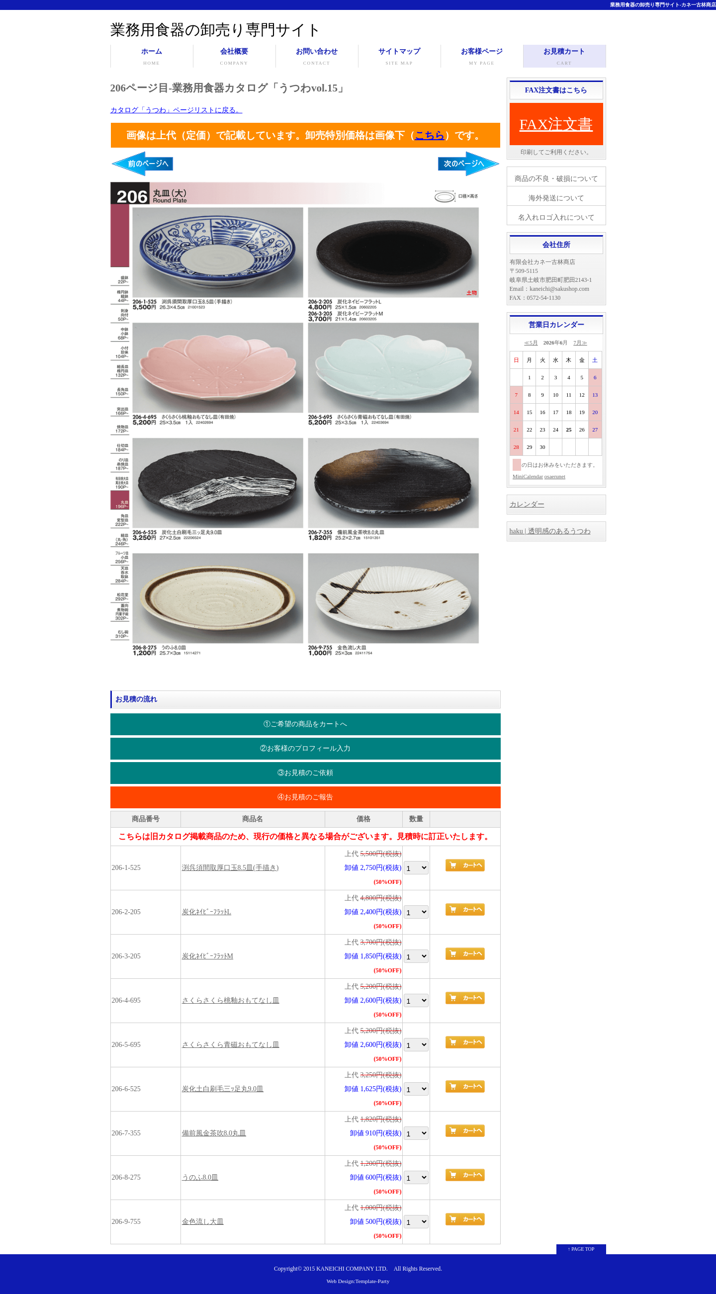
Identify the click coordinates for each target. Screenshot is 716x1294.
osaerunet (554, 476)
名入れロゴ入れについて (556, 217)
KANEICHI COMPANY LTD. (351, 1269)
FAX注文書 (556, 124)
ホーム (152, 58)
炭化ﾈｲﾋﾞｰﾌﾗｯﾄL (207, 912)
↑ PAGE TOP (581, 1249)
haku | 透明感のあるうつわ (550, 531)
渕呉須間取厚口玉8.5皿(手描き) (230, 867)
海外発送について (556, 198)
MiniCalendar (528, 476)
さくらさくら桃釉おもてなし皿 (230, 1000)
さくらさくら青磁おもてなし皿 (230, 1044)
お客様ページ (482, 58)
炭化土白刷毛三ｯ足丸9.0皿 (223, 1089)
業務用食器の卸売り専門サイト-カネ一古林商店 (663, 4)
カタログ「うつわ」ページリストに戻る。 (176, 110)
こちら (430, 135)
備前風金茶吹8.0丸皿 (214, 1133)
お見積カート (565, 58)
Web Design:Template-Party (358, 1281)
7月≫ (580, 342)
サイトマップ (399, 58)
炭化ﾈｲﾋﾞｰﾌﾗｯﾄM (207, 956)
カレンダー (527, 504)
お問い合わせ (317, 58)
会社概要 (234, 58)
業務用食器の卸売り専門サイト (216, 29)
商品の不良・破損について (556, 178)
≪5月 (531, 342)
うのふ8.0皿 (200, 1177)
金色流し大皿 (203, 1221)
